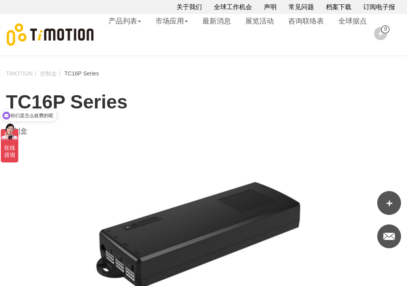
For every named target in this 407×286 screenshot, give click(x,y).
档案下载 (338, 7)
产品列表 (125, 21)
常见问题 (301, 7)
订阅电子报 (379, 7)
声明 (270, 7)
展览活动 (259, 21)
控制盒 (48, 73)
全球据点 (352, 21)
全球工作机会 (233, 7)
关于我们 (189, 7)
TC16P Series (81, 73)
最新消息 (216, 21)
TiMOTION (19, 73)
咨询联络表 (306, 21)
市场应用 (171, 21)
